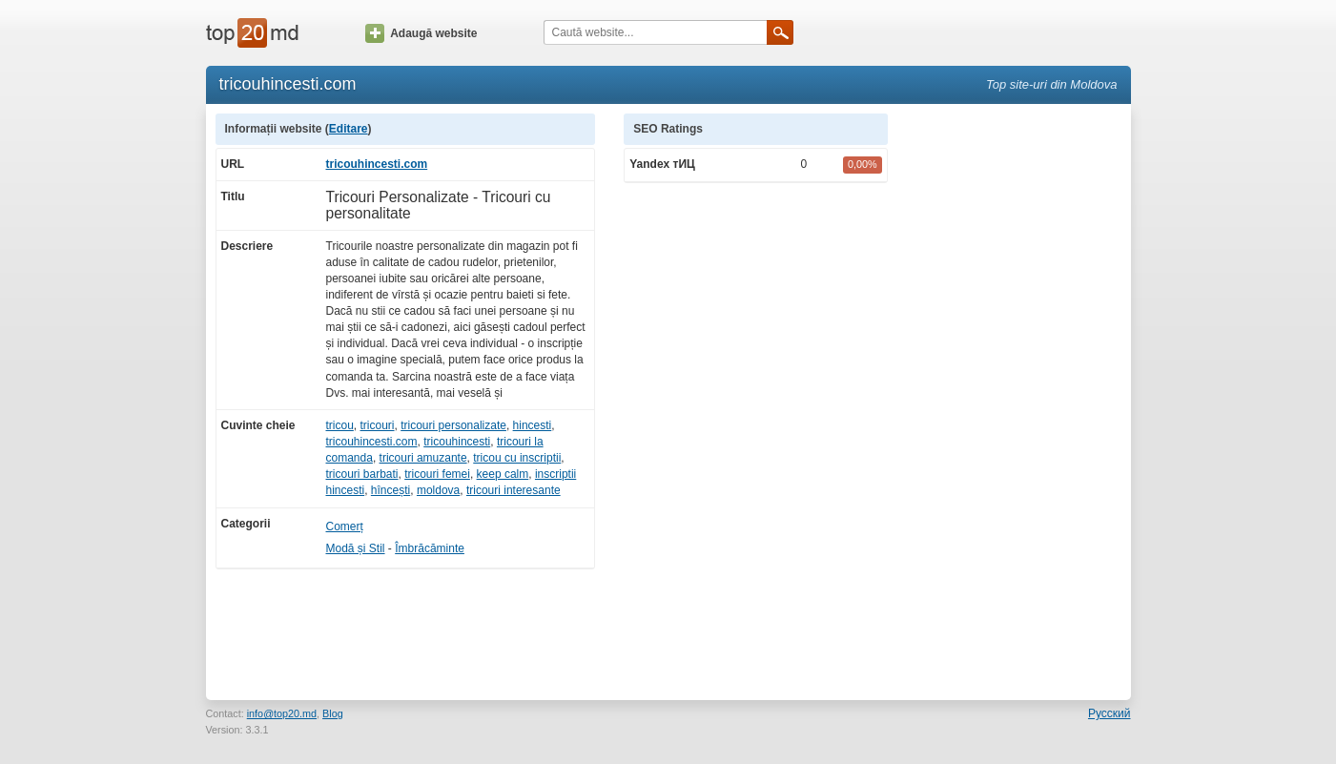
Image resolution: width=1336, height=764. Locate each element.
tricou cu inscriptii (517, 458)
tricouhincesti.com (377, 164)
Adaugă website (421, 33)
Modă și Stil (355, 548)
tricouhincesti (456, 441)
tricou (340, 425)
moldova (438, 490)
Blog (332, 713)
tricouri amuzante (423, 458)
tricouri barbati (362, 474)
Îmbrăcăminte (429, 548)
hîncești (390, 490)
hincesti (532, 425)
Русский (1109, 713)
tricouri (377, 425)
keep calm (503, 474)
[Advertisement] (1018, 400)
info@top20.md (282, 713)
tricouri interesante (513, 490)
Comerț (344, 526)
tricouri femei (437, 474)
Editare (348, 128)
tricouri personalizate (453, 425)
